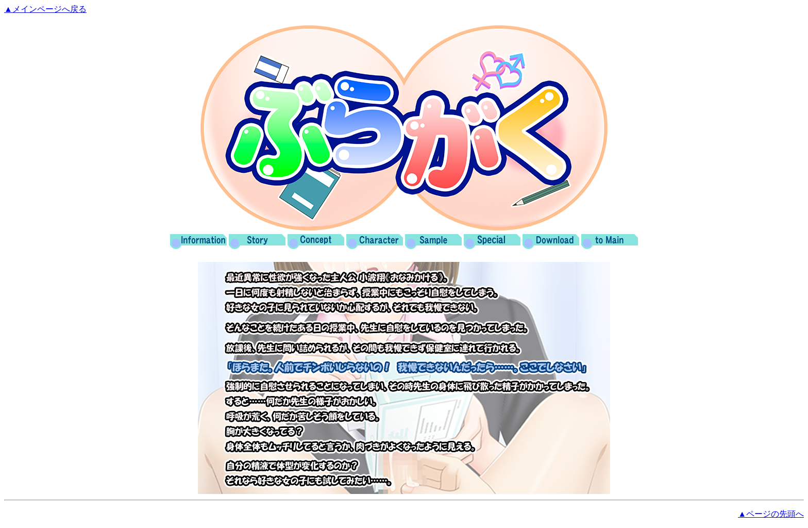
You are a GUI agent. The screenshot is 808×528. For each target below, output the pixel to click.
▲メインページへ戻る (45, 9)
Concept (316, 242)
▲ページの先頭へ (771, 513)
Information (198, 242)
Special (492, 242)
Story (257, 242)
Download (551, 242)
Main (609, 242)
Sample (433, 242)
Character (374, 242)
